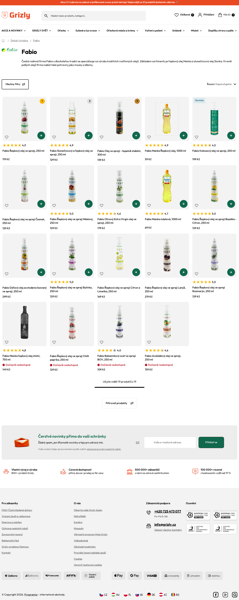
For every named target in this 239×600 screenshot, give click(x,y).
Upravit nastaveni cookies (88, 562)
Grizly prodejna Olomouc (15, 544)
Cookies (78, 556)
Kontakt (6, 550)
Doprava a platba (12, 519)
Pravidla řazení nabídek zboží (90, 550)
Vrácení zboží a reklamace (16, 514)
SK (139, 592)
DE (151, 592)
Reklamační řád (10, 538)
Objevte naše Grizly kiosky (88, 507)
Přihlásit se (211, 439)
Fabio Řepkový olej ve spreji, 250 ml (23, 148)
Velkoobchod (81, 538)
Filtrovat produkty (116, 400)
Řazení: (222, 81)
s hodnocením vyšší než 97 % (216, 468)
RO (175, 592)
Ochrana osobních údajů (15, 526)
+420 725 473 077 (167, 509)
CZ (103, 592)
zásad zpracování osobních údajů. (104, 446)
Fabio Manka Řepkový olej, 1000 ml (165, 148)
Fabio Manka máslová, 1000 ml (163, 216)
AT (163, 592)
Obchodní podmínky (85, 544)
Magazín (78, 526)
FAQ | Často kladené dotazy (17, 507)
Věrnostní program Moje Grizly (91, 532)
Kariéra (78, 519)
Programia (30, 592)
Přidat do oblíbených (6, 135)
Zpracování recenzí (12, 532)
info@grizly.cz (165, 522)
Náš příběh (80, 514)
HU (115, 592)
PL (127, 592)
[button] (41, 133)
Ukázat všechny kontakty (168, 527)
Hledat (46, 14)
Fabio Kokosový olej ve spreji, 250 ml (214, 148)
